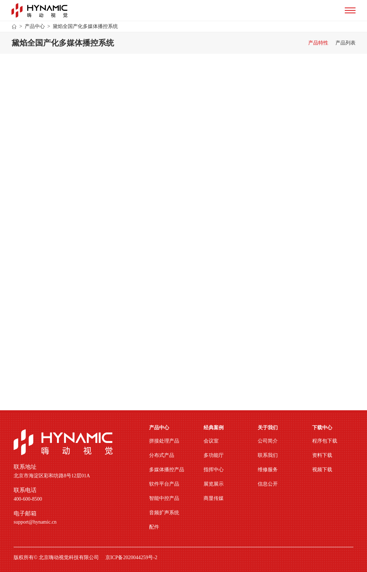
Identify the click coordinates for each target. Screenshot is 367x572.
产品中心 (35, 26)
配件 (154, 527)
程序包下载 (324, 441)
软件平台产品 (164, 484)
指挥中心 (214, 469)
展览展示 (214, 484)
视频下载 (322, 469)
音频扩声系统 (164, 512)
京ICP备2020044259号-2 (131, 557)
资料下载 (322, 455)
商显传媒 (214, 498)
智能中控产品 (164, 498)
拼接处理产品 (164, 441)
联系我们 (268, 455)
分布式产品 (161, 455)
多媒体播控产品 (166, 469)
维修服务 (268, 469)
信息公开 (268, 484)
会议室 (211, 441)
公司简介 (268, 441)
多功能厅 (214, 455)
